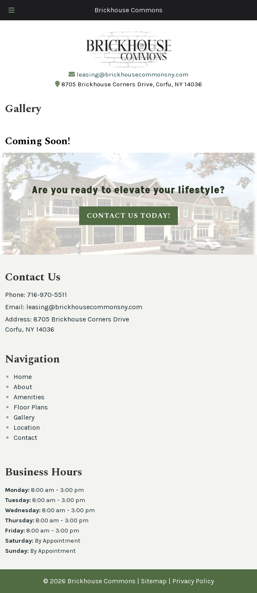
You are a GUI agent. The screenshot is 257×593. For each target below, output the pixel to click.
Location (27, 427)
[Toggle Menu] (11, 10)
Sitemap (154, 581)
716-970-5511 (47, 295)
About (23, 387)
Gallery (24, 417)
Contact (25, 438)
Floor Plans (31, 407)
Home (23, 377)
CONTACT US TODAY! (128, 216)
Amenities (29, 397)
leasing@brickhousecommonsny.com (132, 74)
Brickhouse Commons (128, 10)
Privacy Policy (193, 581)
